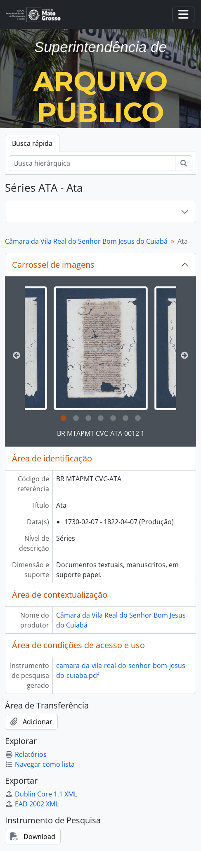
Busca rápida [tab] (32, 143)
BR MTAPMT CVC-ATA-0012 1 (100, 433)
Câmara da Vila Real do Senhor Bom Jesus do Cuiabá (86, 241)
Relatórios (26, 754)
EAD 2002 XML (32, 803)
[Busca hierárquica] (92, 163)
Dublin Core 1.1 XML (41, 794)
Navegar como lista (40, 764)
